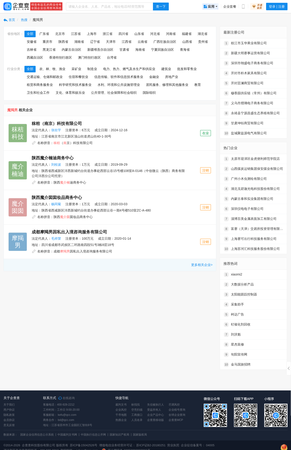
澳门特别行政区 (89, 57)
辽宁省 (95, 42)
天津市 (111, 42)
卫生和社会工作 (38, 92)
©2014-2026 (11, 445)
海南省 (140, 49)
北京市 (60, 34)
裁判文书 (121, 404)
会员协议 (9, 420)
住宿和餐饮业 (78, 77)
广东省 (44, 34)
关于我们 (9, 404)
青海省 (185, 49)
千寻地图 (121, 414)
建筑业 (166, 69)
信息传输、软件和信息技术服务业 (118, 77)
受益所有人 (154, 409)
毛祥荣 (56, 238)
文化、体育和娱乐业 (70, 92)
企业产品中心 (155, 414)
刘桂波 (56, 164)
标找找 (135, 404)
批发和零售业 (187, 69)
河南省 (171, 34)
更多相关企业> (202, 265)
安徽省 (32, 42)
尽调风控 (174, 404)
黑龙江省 (49, 49)
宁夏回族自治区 (162, 49)
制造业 (92, 69)
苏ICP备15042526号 (84, 445)
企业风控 (121, 409)
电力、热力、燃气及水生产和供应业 (129, 69)
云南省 (142, 42)
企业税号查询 (177, 409)
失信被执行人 (155, 404)
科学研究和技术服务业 (75, 85)
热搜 (24, 20)
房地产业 (171, 77)
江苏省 (76, 34)
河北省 (155, 34)
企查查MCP (176, 420)
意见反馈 (9, 425)
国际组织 (149, 92)
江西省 (127, 42)
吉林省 (32, 49)
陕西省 (63, 42)
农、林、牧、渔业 (52, 69)
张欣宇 (56, 130)
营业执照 (172, 445)
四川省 (123, 34)
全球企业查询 (177, 414)
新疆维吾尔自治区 (100, 49)
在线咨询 (66, 398)
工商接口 (136, 414)
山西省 (187, 42)
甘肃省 (124, 49)
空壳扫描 (136, 409)
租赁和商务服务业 (40, 85)
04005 (210, 445)
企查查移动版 (155, 420)
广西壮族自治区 (164, 42)
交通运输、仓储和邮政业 (45, 77)
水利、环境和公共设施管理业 (119, 85)
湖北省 (202, 34)
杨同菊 (56, 204)
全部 (30, 34)
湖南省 (79, 42)
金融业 (154, 77)
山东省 (139, 34)
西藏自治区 (35, 57)
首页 (9, 20)
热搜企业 (121, 420)
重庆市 (47, 42)
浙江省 (107, 34)
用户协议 (9, 409)
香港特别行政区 (60, 57)
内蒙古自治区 (71, 49)
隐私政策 (9, 414)
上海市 (92, 34)
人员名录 (136, 420)
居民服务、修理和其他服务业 (167, 85)
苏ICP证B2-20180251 (151, 445)
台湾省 (112, 57)
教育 (197, 85)
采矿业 (76, 69)
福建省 (187, 34)
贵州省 (203, 42)
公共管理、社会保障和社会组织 (114, 92)
